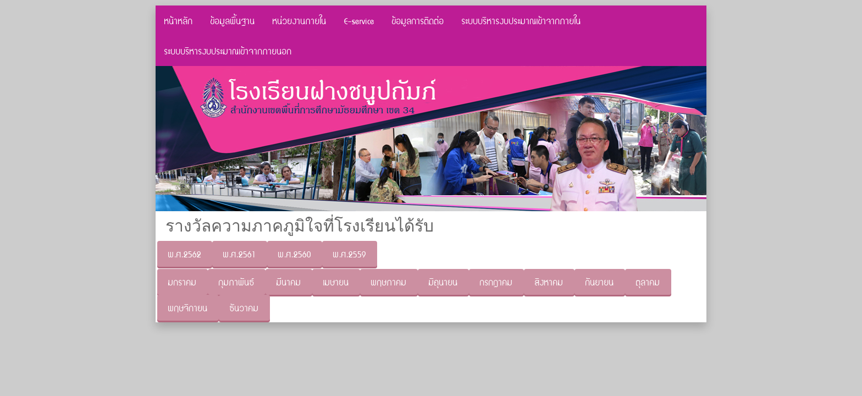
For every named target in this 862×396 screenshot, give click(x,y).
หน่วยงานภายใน (300, 20)
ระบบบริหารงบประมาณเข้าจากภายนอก (228, 50)
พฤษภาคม (389, 281)
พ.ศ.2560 (294, 253)
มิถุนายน (443, 281)
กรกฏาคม (496, 281)
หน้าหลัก (178, 20)
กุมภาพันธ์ (237, 281)
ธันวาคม (244, 307)
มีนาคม (289, 281)
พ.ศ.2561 (239, 253)
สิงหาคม (549, 281)
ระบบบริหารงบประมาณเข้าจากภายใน (521, 20)
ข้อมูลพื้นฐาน (233, 20)
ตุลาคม (648, 281)
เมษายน (336, 281)
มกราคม (182, 281)
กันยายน (599, 281)
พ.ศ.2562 (184, 253)
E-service (359, 20)
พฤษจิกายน (188, 307)
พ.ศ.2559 (349, 253)
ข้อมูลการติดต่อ (418, 20)
